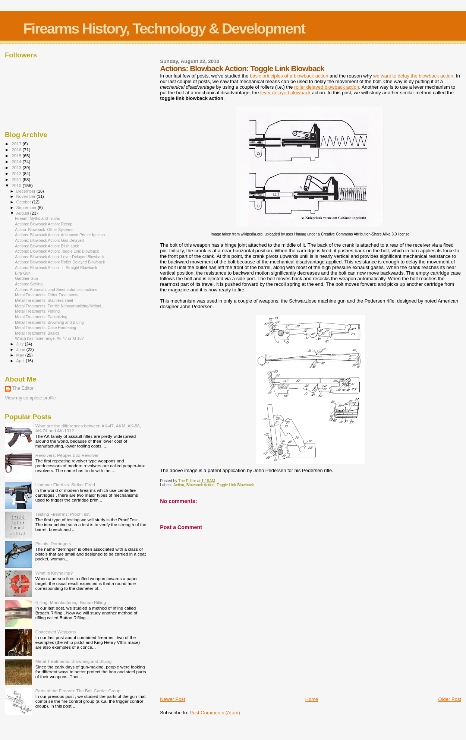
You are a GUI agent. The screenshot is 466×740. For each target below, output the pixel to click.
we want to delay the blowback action (413, 76)
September (27, 207)
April (21, 360)
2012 (17, 173)
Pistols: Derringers (53, 543)
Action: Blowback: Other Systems (44, 229)
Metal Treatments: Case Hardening (45, 327)
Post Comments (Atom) (215, 712)
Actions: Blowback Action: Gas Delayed (49, 240)
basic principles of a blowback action (289, 76)
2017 (17, 143)
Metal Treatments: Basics (37, 333)
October (24, 202)
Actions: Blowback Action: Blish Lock (47, 246)
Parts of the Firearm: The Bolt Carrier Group (77, 690)
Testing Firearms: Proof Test (62, 514)
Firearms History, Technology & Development (164, 28)
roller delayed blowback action (326, 87)
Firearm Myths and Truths (37, 218)
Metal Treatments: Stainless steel (44, 300)
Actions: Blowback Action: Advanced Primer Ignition (60, 235)
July (20, 344)
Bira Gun (23, 273)
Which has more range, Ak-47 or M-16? (49, 338)
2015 (17, 155)
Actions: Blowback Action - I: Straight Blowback (56, 267)
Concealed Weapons (55, 631)
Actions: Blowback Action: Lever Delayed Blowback (59, 256)
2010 (17, 185)
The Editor (23, 388)
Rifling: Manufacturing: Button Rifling (70, 602)
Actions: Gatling (28, 284)
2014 (17, 161)
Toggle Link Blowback (235, 485)
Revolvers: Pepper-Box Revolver (67, 455)
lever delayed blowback (285, 92)
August (23, 213)
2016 (17, 149)
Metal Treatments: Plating (37, 311)
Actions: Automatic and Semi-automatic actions (56, 289)
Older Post (449, 699)
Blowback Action (200, 485)
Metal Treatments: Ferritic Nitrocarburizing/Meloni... (59, 306)
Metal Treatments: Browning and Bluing (49, 322)
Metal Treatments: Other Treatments (46, 294)
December (26, 191)
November (26, 196)
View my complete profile (30, 398)
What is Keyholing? (54, 572)
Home (311, 699)
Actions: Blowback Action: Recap (43, 224)
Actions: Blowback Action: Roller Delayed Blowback (60, 262)
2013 (17, 167)
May (20, 355)
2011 (17, 179)
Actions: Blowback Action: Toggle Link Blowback (57, 251)
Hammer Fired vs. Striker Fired (65, 484)
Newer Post (172, 699)
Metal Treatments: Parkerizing (41, 316)
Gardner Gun (26, 278)
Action (178, 485)
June (21, 349)
